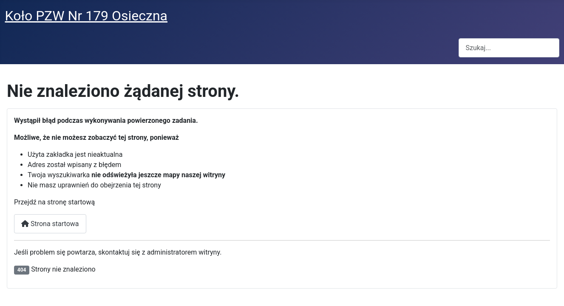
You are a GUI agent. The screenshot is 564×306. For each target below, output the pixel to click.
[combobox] (509, 47)
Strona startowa (50, 224)
